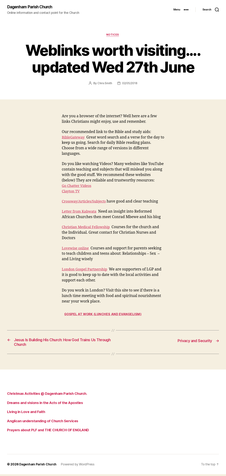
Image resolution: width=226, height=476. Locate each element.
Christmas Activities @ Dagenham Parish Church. (50, 395)
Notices (113, 35)
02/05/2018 (130, 84)
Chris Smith (104, 84)
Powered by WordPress (79, 466)
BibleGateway (74, 137)
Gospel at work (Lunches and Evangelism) (104, 315)
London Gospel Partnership (86, 269)
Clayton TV (71, 191)
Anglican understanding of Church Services (44, 422)
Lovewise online (76, 248)
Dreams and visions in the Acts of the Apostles (47, 404)
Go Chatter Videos (77, 186)
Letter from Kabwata (80, 212)
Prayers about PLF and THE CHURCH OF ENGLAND (50, 431)
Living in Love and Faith (27, 413)
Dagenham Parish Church (31, 7)
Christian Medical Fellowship (87, 227)
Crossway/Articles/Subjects (85, 202)
